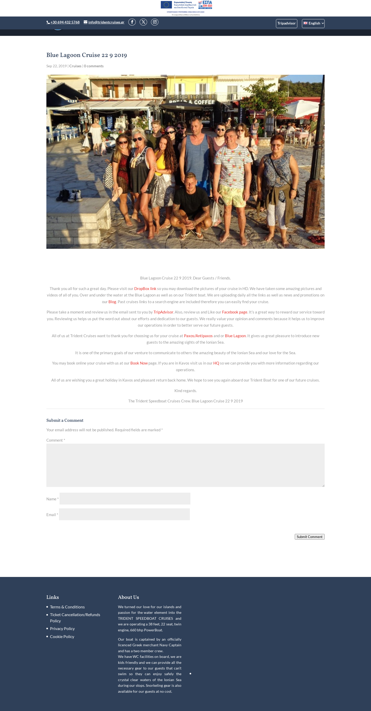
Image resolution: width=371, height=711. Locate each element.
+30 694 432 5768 (65, 22)
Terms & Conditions (67, 606)
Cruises (75, 66)
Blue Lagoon (235, 335)
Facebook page (234, 312)
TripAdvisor (163, 312)
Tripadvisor (286, 23)
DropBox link (145, 288)
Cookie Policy (62, 636)
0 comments (94, 66)
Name (52, 499)
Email (52, 514)
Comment (55, 440)
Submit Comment (310, 537)
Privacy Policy (62, 628)
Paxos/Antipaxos (198, 335)
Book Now (139, 363)
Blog (112, 301)
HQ (216, 363)
